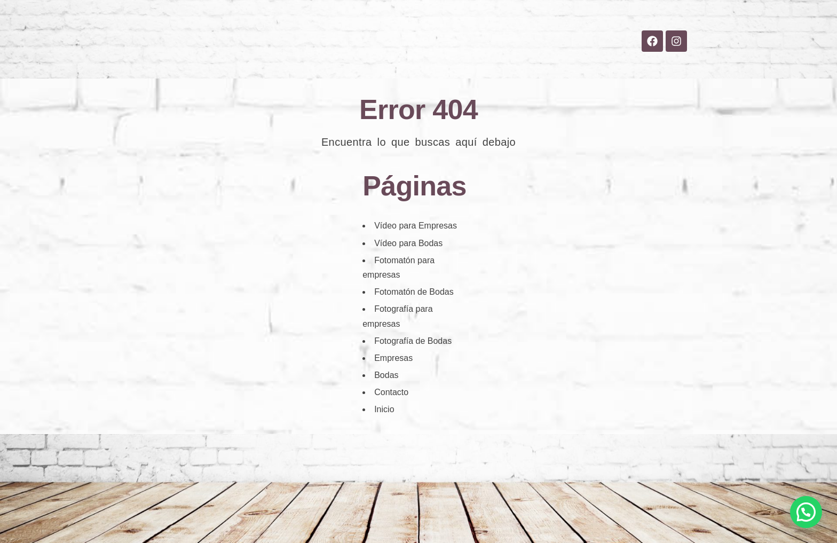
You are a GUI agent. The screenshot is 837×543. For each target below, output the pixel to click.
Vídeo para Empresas (415, 225)
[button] (806, 512)
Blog (470, 65)
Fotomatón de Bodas (414, 291)
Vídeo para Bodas (408, 243)
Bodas (362, 65)
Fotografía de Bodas (413, 340)
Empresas (417, 65)
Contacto (525, 65)
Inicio (313, 65)
